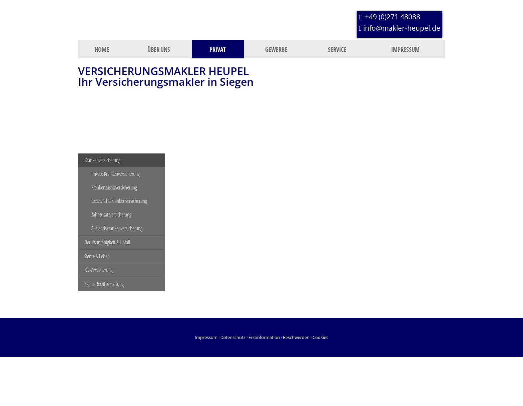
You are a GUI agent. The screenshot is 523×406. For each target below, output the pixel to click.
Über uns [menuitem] (158, 49)
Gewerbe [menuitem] (276, 49)
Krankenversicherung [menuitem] (102, 160)
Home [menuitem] (102, 49)
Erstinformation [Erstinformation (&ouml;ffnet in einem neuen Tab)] (264, 337)
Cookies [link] (320, 337)
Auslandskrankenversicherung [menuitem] (116, 228)
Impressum (206, 337)
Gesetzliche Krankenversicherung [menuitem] (119, 201)
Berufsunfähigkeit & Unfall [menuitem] (107, 242)
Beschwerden (296, 337)
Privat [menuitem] (217, 49)
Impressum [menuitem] (405, 49)
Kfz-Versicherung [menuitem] (99, 270)
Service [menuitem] (337, 49)
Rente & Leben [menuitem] (97, 256)
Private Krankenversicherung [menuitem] (115, 173)
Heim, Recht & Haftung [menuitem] (104, 284)
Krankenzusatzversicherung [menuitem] (114, 187)
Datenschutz (232, 337)
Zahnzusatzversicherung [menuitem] (111, 214)
